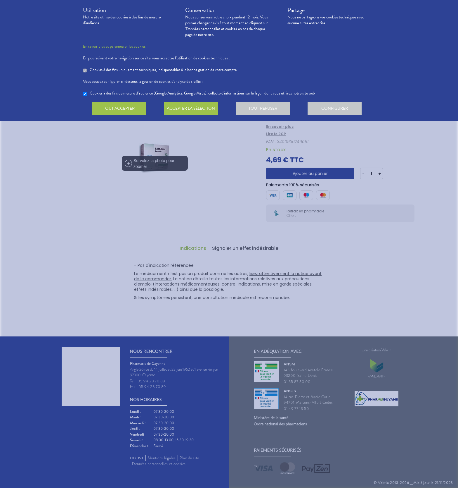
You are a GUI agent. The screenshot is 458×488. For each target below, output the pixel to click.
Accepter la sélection (193, 109)
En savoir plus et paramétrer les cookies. (114, 46)
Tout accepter (119, 109)
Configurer (338, 109)
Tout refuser (265, 109)
